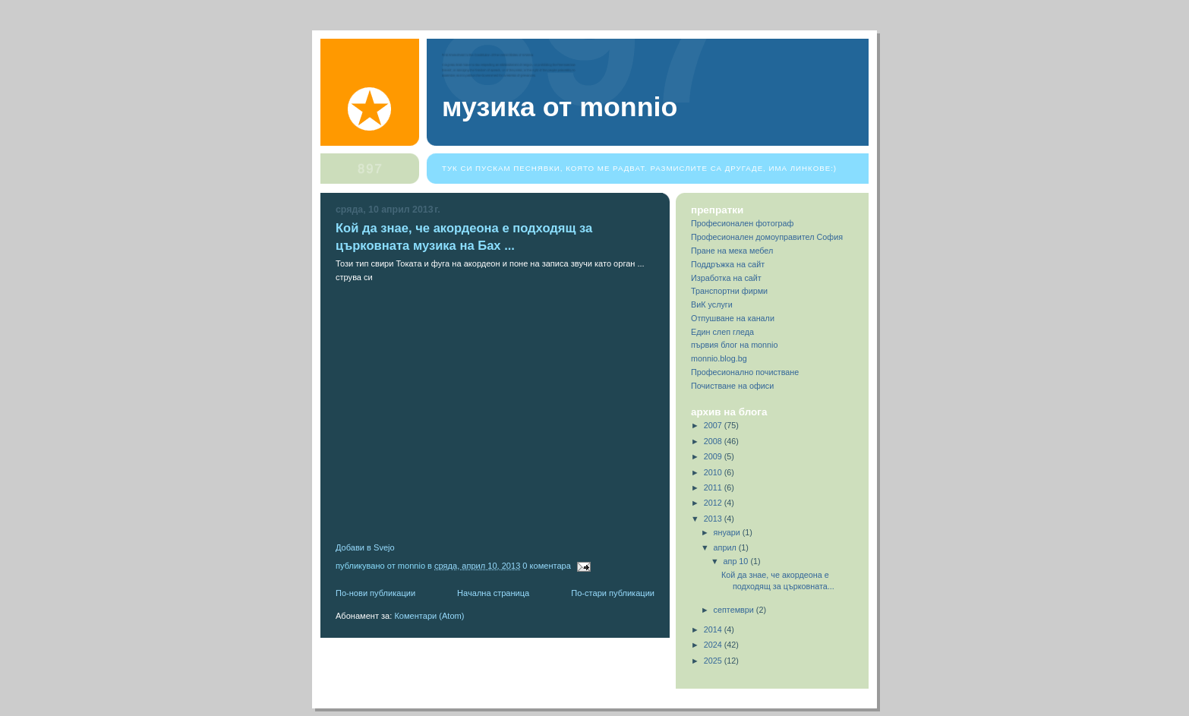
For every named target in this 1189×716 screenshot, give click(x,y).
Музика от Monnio (559, 107)
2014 (714, 629)
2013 (714, 518)
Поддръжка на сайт (728, 264)
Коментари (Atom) (429, 615)
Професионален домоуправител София (767, 236)
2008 (714, 441)
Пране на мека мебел (732, 250)
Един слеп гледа (722, 331)
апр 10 (737, 561)
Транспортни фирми (729, 290)
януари (728, 532)
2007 (714, 425)
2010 (714, 472)
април (726, 547)
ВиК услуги (712, 304)
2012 (714, 502)
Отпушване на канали (732, 318)
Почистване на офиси (732, 385)
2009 (714, 456)
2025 (714, 660)
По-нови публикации (375, 593)
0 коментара (546, 565)
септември (735, 609)
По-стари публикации (612, 593)
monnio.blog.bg (719, 358)
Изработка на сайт (726, 277)
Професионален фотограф (742, 223)
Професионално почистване (745, 372)
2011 (714, 487)
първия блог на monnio (734, 344)
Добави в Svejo (365, 547)
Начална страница (493, 593)
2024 (714, 644)
